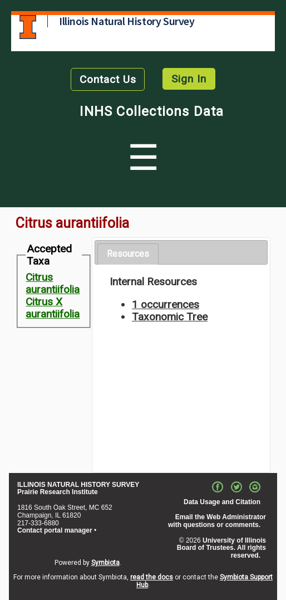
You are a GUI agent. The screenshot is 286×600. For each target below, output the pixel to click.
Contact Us (108, 79)
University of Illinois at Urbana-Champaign (27, 27)
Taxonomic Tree (170, 316)
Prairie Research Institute (57, 492)
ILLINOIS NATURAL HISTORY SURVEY (78, 485)
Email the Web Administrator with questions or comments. (217, 521)
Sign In (188, 78)
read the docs (151, 577)
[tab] (128, 254)
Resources (128, 253)
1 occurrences (165, 304)
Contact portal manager (54, 530)
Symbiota (105, 563)
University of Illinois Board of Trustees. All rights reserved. (221, 548)
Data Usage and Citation (222, 502)
